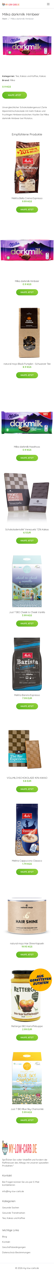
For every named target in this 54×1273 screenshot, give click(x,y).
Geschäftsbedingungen (14, 1247)
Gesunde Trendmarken (13, 1212)
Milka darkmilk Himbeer (27, 281)
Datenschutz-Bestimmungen (16, 1252)
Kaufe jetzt (14, 95)
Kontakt (6, 1242)
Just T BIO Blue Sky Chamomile (27, 1109)
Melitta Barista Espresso (27, 695)
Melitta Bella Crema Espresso (27, 198)
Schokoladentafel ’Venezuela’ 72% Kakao (27, 529)
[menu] (48, 4)
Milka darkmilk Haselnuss (27, 446)
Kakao (42, 76)
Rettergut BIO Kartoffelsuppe (27, 1026)
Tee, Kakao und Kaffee (26, 76)
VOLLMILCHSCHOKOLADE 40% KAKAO (27, 777)
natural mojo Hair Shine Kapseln (27, 943)
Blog (4, 1236)
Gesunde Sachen (10, 1207)
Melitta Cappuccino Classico (27, 860)
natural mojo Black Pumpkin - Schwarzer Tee (27, 363)
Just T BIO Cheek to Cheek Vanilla (27, 612)
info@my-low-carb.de (13, 1191)
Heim (4, 18)
